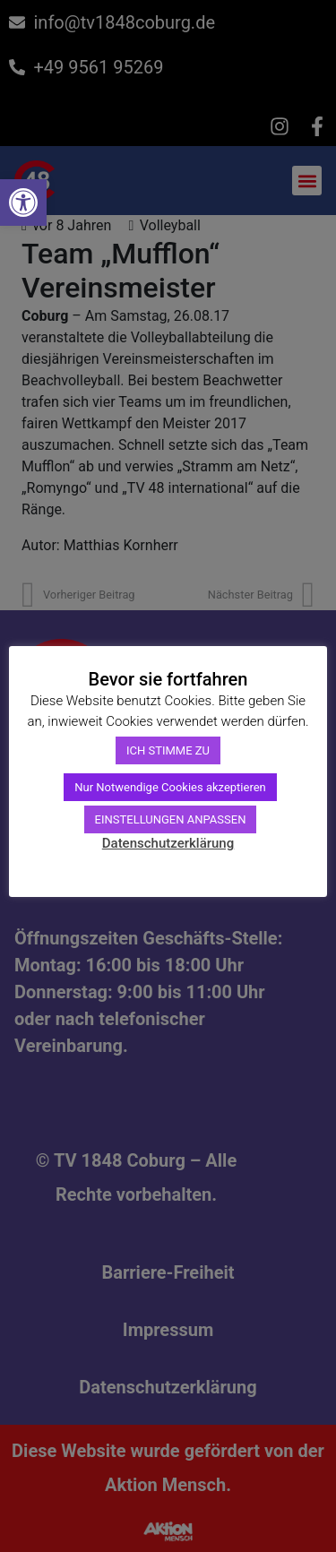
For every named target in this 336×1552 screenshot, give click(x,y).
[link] (23, 202)
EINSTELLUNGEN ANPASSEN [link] (170, 819)
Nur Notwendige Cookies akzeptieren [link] (170, 787)
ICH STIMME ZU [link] (168, 750)
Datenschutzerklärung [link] (168, 843)
